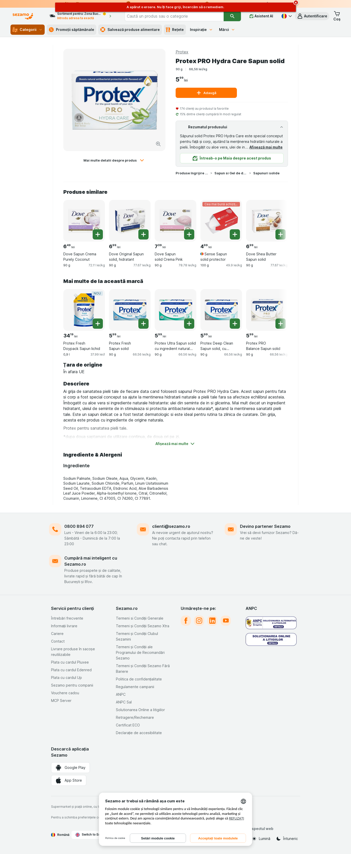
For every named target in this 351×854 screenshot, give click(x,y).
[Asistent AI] (261, 16)
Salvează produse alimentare (130, 29)
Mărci (227, 29)
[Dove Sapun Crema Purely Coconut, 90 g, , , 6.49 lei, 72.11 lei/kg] (84, 221)
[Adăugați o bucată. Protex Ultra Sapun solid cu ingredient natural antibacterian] (189, 323)
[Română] (286, 16)
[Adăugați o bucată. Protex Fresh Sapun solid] (143, 323)
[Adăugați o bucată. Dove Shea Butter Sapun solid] (280, 234)
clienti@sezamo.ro (171, 526)
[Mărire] (158, 144)
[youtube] (226, 621)
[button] (312, 16)
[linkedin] (212, 621)
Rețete (175, 29)
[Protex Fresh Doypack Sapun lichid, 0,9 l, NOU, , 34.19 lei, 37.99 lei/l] (84, 310)
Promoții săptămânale (71, 29)
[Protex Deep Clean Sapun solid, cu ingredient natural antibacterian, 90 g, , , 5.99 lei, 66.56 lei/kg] (221, 310)
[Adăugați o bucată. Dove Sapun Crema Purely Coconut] (98, 234)
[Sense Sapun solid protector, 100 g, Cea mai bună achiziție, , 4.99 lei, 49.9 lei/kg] (221, 221)
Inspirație (201, 29)
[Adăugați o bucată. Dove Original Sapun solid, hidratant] (143, 234)
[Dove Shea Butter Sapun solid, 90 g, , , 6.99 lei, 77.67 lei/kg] (267, 221)
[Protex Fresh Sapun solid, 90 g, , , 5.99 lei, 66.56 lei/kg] (130, 310)
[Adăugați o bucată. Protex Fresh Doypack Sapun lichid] (98, 323)
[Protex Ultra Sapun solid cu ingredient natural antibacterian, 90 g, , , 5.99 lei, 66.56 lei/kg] (175, 310)
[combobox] (174, 16)
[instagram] (199, 621)
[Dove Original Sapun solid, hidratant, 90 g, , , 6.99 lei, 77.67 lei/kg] (130, 221)
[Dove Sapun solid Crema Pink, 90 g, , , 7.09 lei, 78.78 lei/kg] (175, 221)
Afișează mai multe (266, 147)
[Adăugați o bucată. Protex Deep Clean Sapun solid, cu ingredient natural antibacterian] (235, 323)
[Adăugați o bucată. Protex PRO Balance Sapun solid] (280, 323)
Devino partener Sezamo (265, 526)
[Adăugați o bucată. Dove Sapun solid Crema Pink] (189, 234)
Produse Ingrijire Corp (192, 173)
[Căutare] (232, 16)
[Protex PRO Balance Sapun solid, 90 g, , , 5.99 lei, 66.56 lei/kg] (267, 310)
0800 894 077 (79, 526)
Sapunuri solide (266, 173)
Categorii (28, 29)
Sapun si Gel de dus (230, 173)
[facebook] (186, 621)
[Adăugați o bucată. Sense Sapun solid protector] (235, 234)
